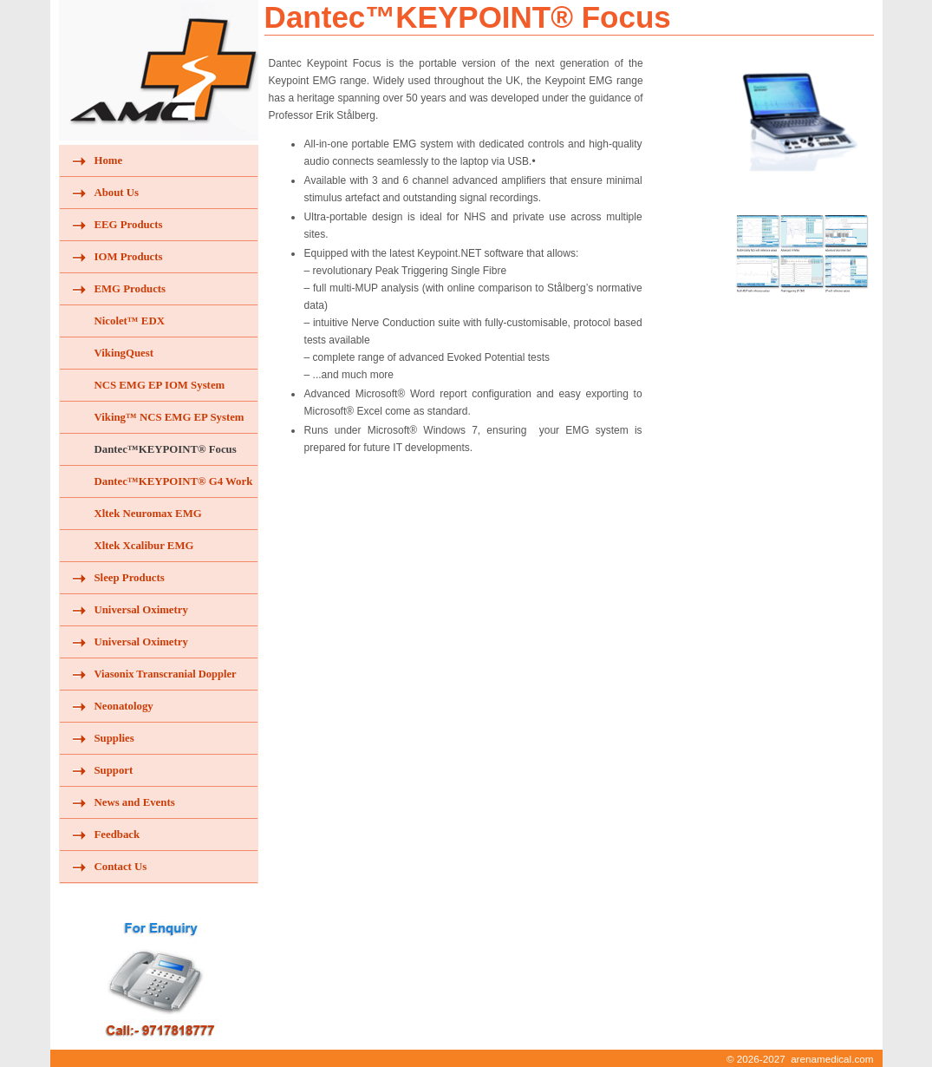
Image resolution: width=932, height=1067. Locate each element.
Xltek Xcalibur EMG (144, 546)
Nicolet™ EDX (130, 321)
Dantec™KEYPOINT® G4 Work (174, 481)
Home (109, 160)
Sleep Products (130, 578)
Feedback (117, 834)
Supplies (114, 738)
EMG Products (130, 289)
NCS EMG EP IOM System (160, 385)
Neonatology (124, 706)
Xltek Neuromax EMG (148, 513)
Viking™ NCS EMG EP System (169, 417)
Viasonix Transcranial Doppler (166, 674)
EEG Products (129, 225)
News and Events (135, 802)
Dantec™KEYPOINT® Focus (166, 449)
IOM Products (129, 257)
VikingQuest (124, 353)
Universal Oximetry (141, 610)
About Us (117, 193)
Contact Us (121, 867)
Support (114, 770)
